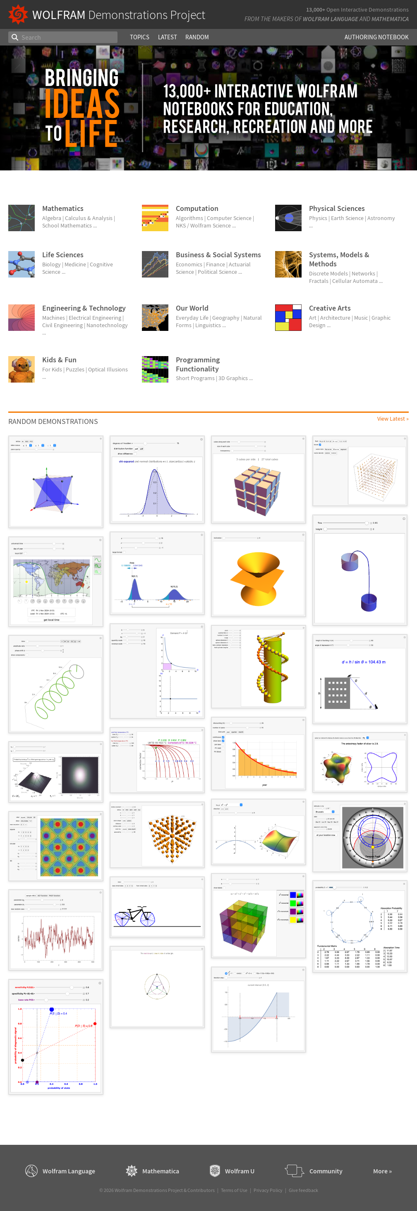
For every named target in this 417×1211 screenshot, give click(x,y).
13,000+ (315, 9)
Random (197, 37)
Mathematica (390, 19)
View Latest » (393, 418)
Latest (167, 37)
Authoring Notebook (377, 37)
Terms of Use (234, 1190)
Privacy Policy (268, 1190)
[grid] (208, 769)
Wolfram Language (330, 19)
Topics (139, 37)
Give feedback (303, 1190)
